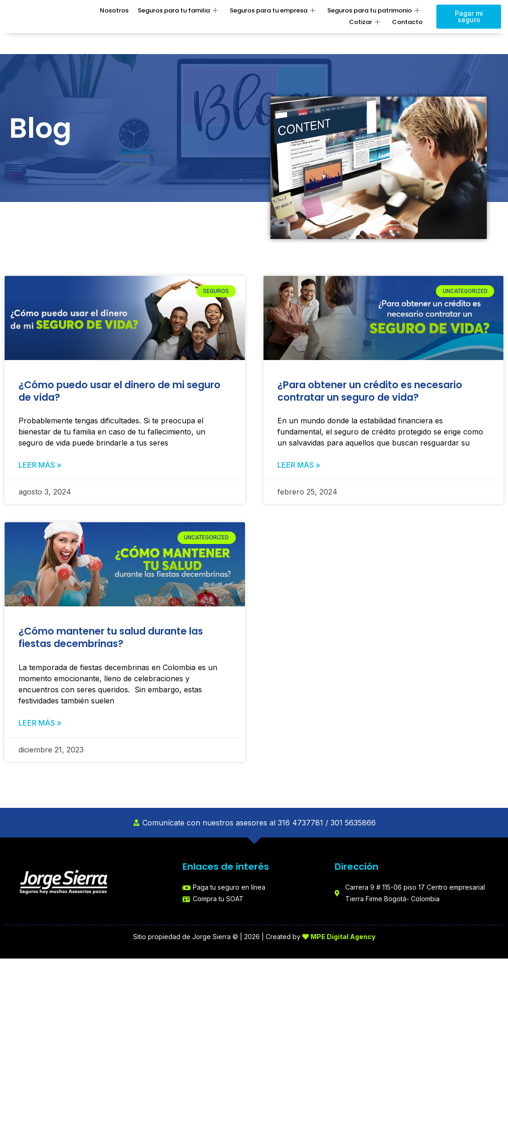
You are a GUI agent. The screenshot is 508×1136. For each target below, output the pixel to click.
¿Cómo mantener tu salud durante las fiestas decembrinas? (110, 638)
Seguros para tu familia (178, 11)
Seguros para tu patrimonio (373, 11)
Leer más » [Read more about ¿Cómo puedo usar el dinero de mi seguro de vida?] (39, 465)
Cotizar (364, 22)
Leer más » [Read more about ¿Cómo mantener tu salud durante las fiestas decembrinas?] (39, 723)
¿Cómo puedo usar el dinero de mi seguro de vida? (119, 391)
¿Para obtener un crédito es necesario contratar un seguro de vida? (369, 391)
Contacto (407, 22)
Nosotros (114, 10)
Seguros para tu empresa (272, 11)
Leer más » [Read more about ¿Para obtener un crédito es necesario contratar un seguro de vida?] (298, 465)
